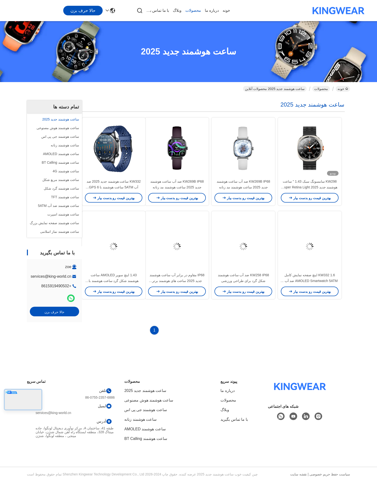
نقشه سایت (298, 474)
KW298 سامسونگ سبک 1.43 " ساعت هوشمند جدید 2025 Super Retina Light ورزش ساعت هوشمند (310, 187)
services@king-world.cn (51, 276)
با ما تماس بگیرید (157, 10)
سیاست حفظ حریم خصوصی (329, 474)
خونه (226, 10)
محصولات (193, 10)
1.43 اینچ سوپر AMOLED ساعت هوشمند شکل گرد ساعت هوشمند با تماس (113, 280)
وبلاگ (177, 10)
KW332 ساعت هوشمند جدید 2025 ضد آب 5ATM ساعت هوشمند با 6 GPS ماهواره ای (114, 187)
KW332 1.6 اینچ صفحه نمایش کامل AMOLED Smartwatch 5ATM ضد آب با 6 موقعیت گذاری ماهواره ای (310, 280)
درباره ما (212, 10)
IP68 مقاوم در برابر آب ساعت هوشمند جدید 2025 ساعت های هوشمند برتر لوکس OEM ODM (177, 280)
